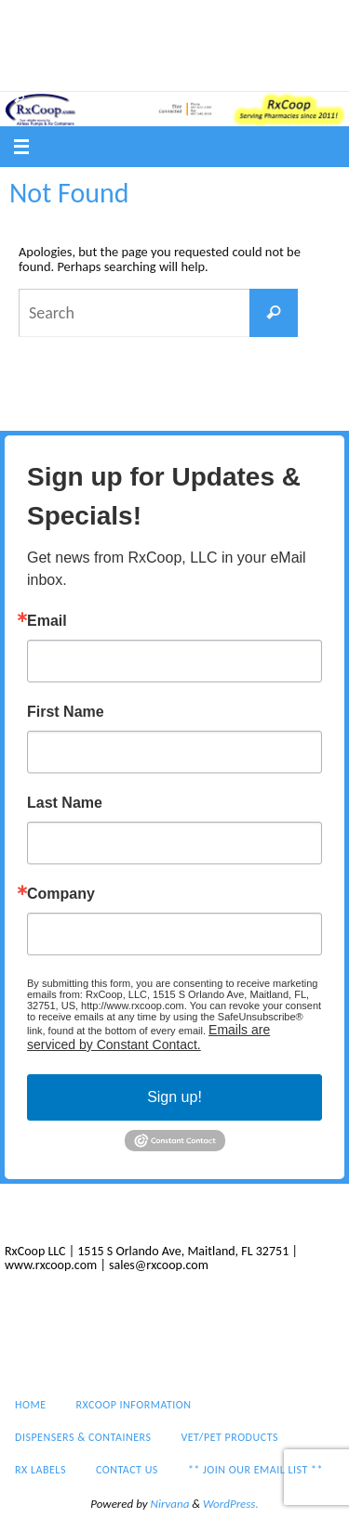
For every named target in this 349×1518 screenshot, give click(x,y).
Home (32, 23)
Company (61, 894)
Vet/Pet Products (223, 47)
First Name (65, 712)
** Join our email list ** (243, 72)
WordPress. (231, 1504)
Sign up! (174, 1097)
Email (47, 621)
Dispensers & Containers (84, 47)
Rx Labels (42, 72)
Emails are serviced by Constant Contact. (148, 1037)
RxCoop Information (128, 23)
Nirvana (170, 1504)
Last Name (64, 803)
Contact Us (122, 72)
